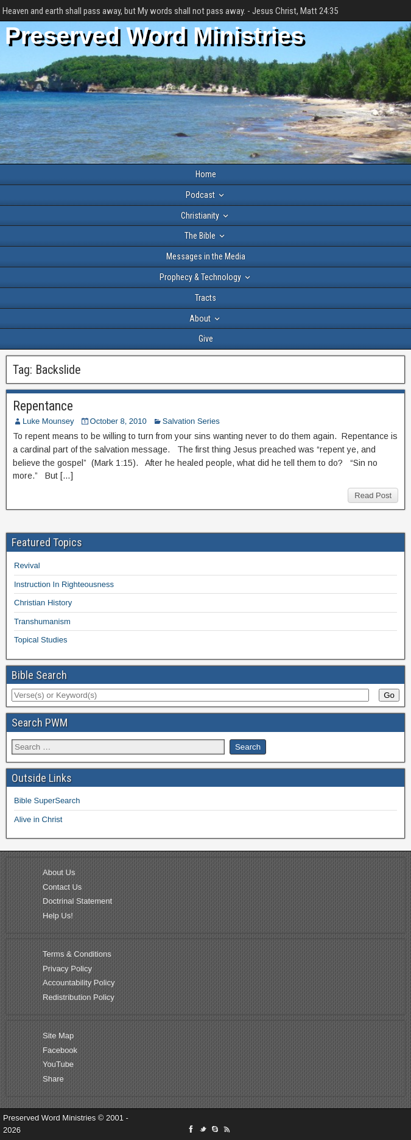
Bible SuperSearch (47, 800)
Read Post (373, 495)
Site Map (58, 1035)
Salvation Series (191, 421)
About (200, 318)
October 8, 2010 (118, 421)
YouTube (58, 1064)
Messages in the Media (205, 256)
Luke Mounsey (48, 421)
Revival (27, 565)
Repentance (43, 405)
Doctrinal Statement (77, 901)
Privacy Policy (67, 968)
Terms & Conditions (77, 954)
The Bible (200, 236)
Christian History (43, 602)
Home (205, 174)
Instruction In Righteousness (64, 584)
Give (205, 338)
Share (53, 1078)
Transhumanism (42, 621)
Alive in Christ (38, 819)
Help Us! (58, 915)
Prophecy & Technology (200, 277)
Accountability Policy (79, 982)
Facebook (60, 1050)
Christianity (200, 215)
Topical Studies (40, 639)
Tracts (205, 298)
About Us (59, 872)
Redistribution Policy (78, 997)
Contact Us (62, 887)
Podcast (200, 195)
